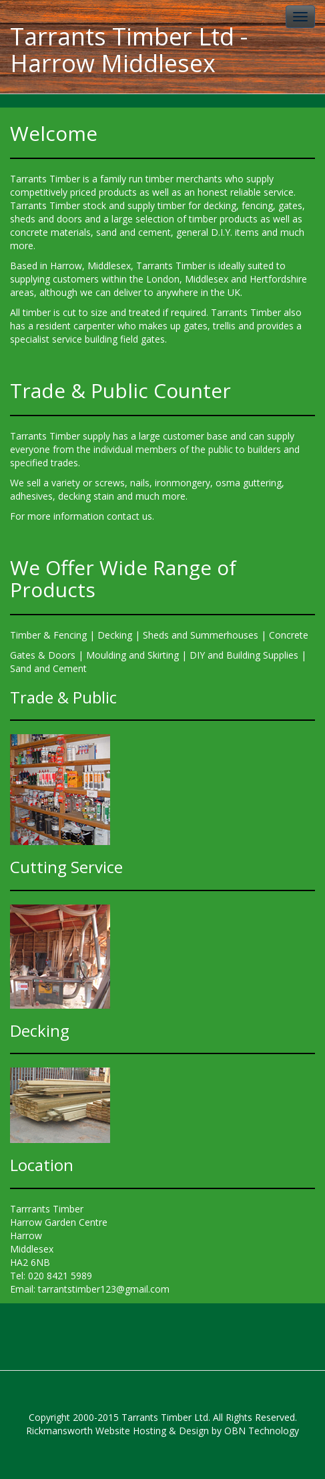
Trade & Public (63, 697)
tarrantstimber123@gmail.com (104, 1289)
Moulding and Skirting (132, 655)
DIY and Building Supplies (244, 655)
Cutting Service (66, 867)
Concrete (288, 635)
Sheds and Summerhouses (200, 635)
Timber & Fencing (48, 635)
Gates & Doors (42, 655)
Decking (114, 635)
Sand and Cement (48, 668)
